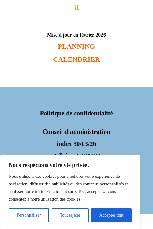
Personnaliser (29, 215)
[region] (70, 192)
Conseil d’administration (77, 131)
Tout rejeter (70, 215)
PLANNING (76, 46)
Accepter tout (111, 215)
